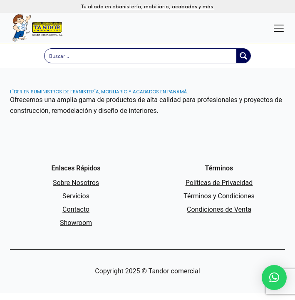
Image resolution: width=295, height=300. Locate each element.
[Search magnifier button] (243, 56)
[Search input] (140, 55)
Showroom (76, 223)
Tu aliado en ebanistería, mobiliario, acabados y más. (147, 6)
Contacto (75, 209)
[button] (274, 277)
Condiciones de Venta (219, 209)
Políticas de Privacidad (219, 183)
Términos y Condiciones (219, 196)
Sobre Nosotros (76, 183)
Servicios (75, 196)
